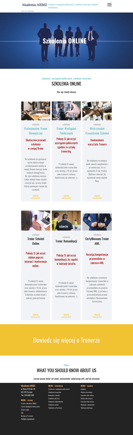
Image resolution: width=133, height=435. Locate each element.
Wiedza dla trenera (87, 398)
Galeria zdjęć (25, 410)
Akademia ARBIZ (34, 5)
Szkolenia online (53, 405)
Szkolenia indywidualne (55, 401)
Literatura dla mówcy (87, 395)
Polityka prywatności (27, 419)
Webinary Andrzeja (86, 408)
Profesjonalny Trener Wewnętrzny (35, 130)
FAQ (22, 413)
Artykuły (83, 389)
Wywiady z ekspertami (87, 405)
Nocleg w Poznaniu (27, 416)
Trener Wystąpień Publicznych (66, 130)
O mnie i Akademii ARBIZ (28, 403)
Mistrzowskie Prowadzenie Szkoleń (97, 130)
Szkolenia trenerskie (82, 4)
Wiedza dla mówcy (86, 392)
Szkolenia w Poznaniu (55, 408)
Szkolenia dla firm (54, 398)
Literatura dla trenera (87, 401)
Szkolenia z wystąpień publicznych (60, 4)
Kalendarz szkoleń (53, 395)
